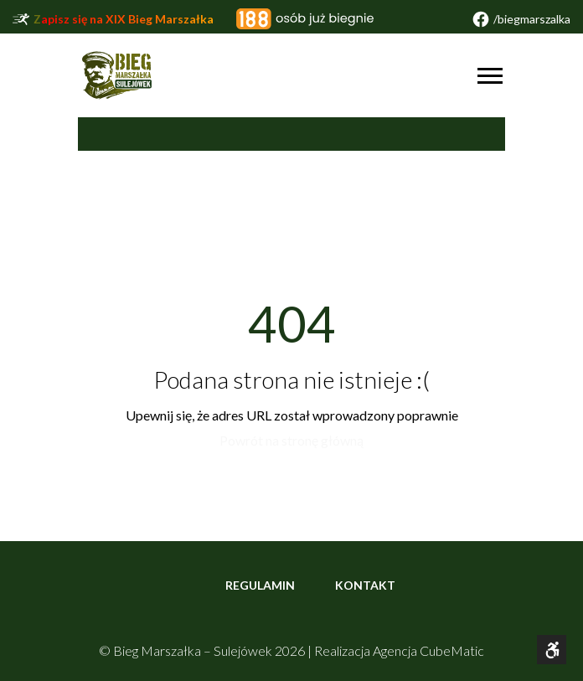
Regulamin (260, 585)
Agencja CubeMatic (428, 650)
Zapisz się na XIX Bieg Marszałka (124, 19)
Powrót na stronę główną (291, 440)
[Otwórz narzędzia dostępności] (551, 649)
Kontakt (365, 585)
